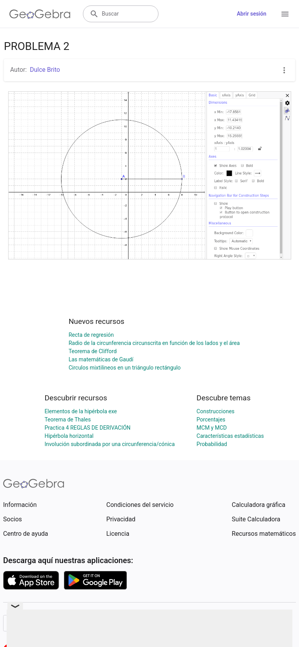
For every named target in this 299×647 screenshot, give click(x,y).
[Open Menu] (285, 14)
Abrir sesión (251, 14)
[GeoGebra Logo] (39, 14)
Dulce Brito (45, 69)
